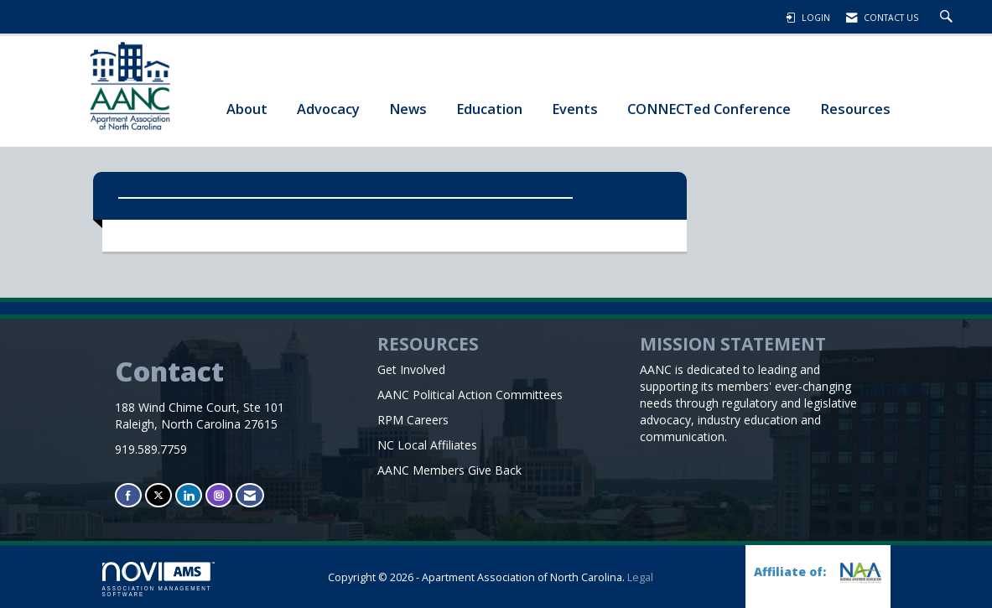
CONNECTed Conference (709, 108)
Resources (855, 108)
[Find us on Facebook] (128, 495)
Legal (640, 577)
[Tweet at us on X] (158, 495)
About (246, 108)
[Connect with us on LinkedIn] (188, 495)
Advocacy (328, 108)
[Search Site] (948, 17)
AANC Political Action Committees (470, 395)
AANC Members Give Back (449, 470)
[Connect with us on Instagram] (218, 495)
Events (575, 108)
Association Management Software (158, 579)
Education (489, 108)
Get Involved (411, 369)
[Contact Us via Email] (250, 495)
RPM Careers (413, 420)
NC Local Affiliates (427, 445)
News (408, 108)
